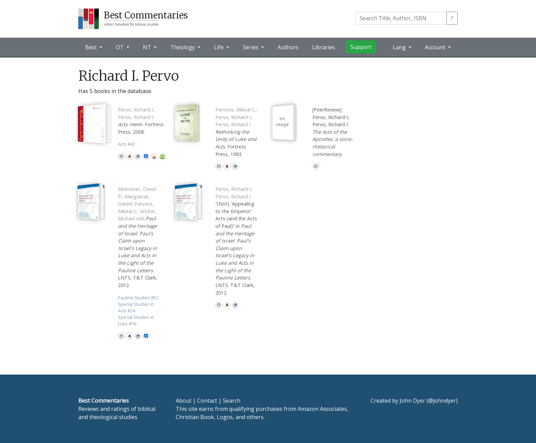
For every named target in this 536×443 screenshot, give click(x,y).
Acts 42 (126, 144)
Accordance (154, 156)
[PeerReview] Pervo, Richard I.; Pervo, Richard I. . (332, 131)
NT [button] (147, 47)
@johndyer (442, 400)
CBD (137, 156)
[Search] (401, 18)
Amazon (129, 156)
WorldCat (121, 156)
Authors (288, 47)
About (183, 400)
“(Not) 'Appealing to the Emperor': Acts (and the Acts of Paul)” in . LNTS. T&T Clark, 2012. (236, 241)
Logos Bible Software (146, 156)
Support (361, 47)
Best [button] (91, 47)
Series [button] (251, 47)
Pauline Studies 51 (138, 298)
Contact (207, 400)
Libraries (323, 47)
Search (231, 400)
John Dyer (412, 400)
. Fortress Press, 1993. (236, 131)
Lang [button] (400, 47)
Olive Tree (162, 156)
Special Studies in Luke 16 (136, 320)
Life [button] (219, 47)
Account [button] (436, 47)
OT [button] (120, 47)
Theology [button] (183, 47)
